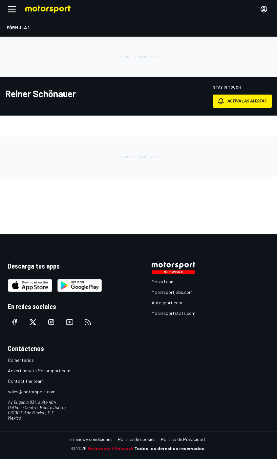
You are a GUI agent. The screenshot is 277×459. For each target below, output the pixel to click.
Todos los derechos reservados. (170, 448)
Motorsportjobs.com (172, 292)
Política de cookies (137, 439)
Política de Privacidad (183, 439)
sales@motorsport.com (31, 391)
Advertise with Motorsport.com (39, 370)
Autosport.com (167, 302)
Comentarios (21, 360)
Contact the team (26, 381)
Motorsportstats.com (173, 313)
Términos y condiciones (90, 439)
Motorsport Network (110, 448)
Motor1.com (163, 281)
